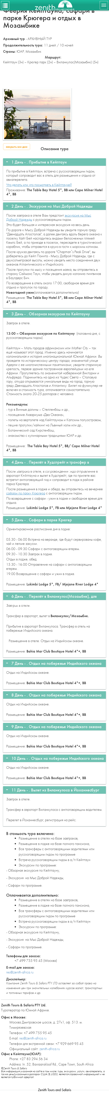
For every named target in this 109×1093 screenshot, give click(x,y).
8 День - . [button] (56, 695)
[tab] (54, 162)
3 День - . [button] (50, 314)
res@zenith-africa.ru (20, 972)
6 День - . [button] (54, 597)
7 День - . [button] (56, 663)
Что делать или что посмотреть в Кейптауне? (39, 184)
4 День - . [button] (53, 462)
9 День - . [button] (56, 726)
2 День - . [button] (52, 206)
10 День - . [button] (57, 758)
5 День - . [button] (41, 520)
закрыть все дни (16, 146)
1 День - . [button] (39, 162)
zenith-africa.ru (49, 1048)
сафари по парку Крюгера (25, 493)
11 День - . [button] (55, 790)
